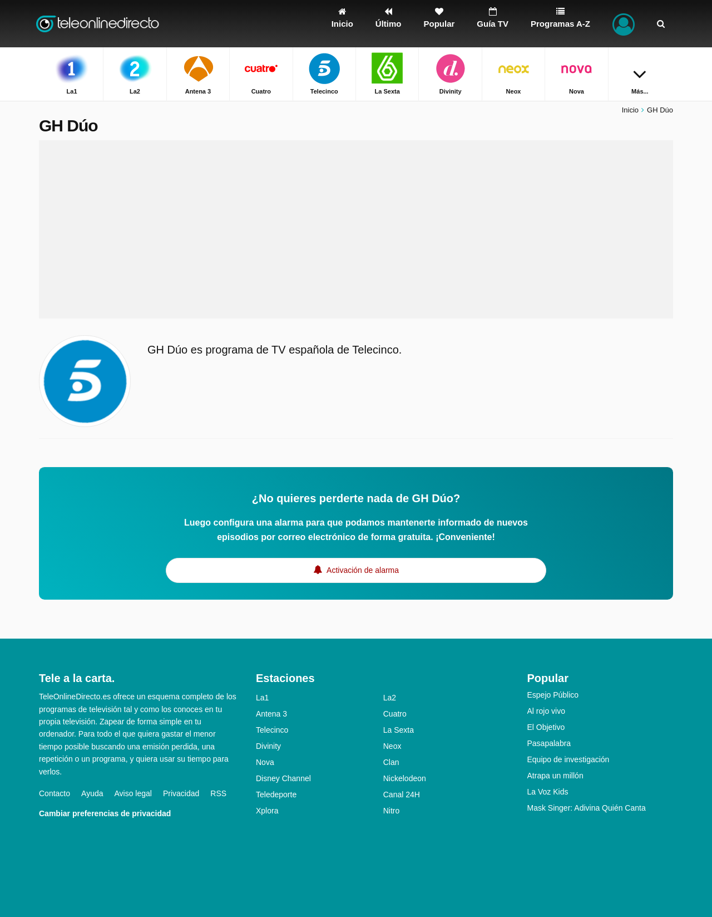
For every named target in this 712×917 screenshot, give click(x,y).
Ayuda (92, 793)
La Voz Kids (547, 791)
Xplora (267, 810)
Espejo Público (553, 694)
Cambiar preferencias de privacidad (105, 813)
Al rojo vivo (546, 711)
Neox (392, 746)
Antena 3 (271, 713)
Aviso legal (133, 793)
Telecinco (272, 729)
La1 (262, 697)
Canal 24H (401, 794)
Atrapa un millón (555, 775)
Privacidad (181, 793)
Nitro (391, 810)
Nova (265, 762)
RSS (218, 793)
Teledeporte (276, 794)
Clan (391, 762)
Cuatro (395, 713)
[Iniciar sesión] (623, 23)
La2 (389, 697)
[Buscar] (661, 23)
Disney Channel (283, 778)
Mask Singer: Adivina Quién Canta (586, 807)
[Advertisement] (356, 229)
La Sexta (398, 729)
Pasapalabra (549, 743)
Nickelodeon (404, 778)
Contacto (54, 793)
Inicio (630, 110)
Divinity (268, 746)
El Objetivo (546, 727)
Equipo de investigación (568, 759)
